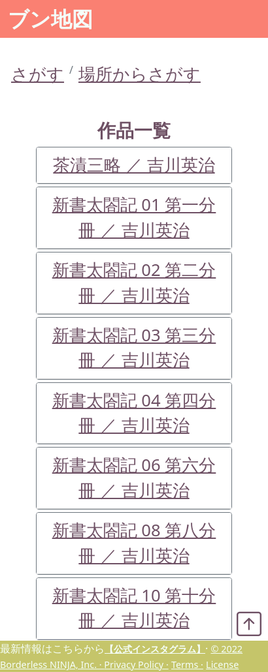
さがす (37, 74)
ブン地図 (50, 19)
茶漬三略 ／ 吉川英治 (133, 164)
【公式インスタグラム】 (155, 649)
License (222, 664)
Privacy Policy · (136, 664)
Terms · (187, 664)
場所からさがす (139, 74)
